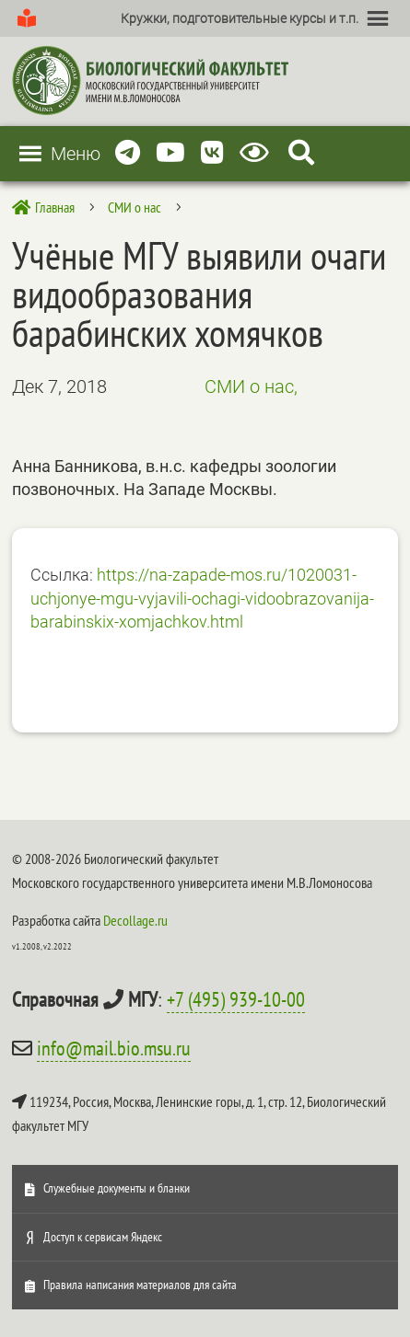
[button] (239, 18)
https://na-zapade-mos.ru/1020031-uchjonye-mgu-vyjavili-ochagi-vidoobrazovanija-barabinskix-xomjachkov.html (202, 598)
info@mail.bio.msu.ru (114, 1048)
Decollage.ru (135, 920)
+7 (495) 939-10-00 (236, 999)
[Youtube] (170, 153)
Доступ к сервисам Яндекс (102, 1236)
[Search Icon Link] (301, 153)
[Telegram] (127, 153)
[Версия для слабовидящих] (257, 153)
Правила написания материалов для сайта (140, 1284)
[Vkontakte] (212, 153)
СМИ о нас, (251, 386)
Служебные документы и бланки (116, 1188)
